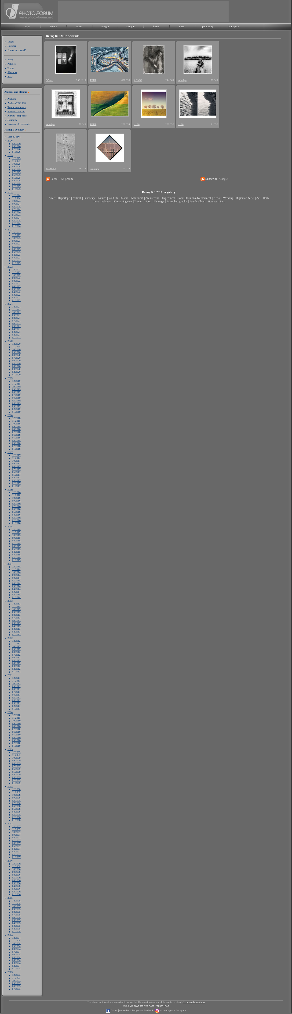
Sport (148, 201)
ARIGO (138, 80)
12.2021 (16, 306)
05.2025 (16, 177)
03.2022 (16, 294)
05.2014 (16, 586)
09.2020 (16, 352)
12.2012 (16, 640)
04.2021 (16, 329)
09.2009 (16, 760)
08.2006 (16, 874)
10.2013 (16, 609)
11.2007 (16, 829)
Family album (197, 201)
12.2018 (16, 418)
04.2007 (16, 848)
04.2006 (16, 885)
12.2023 (16, 232)
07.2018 (16, 432)
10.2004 (16, 943)
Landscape (89, 198)
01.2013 (16, 634)
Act (258, 198)
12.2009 (16, 752)
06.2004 (16, 954)
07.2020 (16, 357)
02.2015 (16, 557)
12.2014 (16, 566)
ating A (12, 119)
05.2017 (16, 474)
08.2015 (16, 540)
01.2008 (16, 820)
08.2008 (16, 800)
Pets (222, 201)
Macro (124, 198)
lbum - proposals (17, 115)
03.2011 (16, 703)
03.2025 (16, 183)
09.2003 (16, 983)
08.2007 (16, 837)
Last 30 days (14, 136)
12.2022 (16, 269)
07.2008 (16, 803)
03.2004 (16, 962)
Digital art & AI (245, 198)
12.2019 (16, 380)
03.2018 (16, 443)
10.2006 (16, 869)
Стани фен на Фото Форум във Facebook (131, 1010)
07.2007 (16, 840)
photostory (207, 26)
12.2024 (16, 195)
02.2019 (16, 408)
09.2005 (16, 909)
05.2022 (16, 289)
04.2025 (16, 180)
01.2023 (16, 263)
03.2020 (16, 368)
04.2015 (16, 551)
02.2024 (16, 223)
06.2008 (16, 806)
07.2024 (16, 209)
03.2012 (16, 665)
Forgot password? (16, 50)
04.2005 (16, 923)
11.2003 (16, 977)
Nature (102, 198)
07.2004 (16, 951)
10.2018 (16, 423)
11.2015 (16, 532)
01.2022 (16, 300)
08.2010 (16, 726)
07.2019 (16, 394)
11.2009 (16, 754)
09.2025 (16, 166)
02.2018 (16, 446)
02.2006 (16, 891)
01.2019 (16, 411)
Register (11, 45)
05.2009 (16, 771)
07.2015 (16, 543)
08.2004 (16, 948)
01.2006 (16, 894)
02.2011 (16, 705)
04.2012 (16, 663)
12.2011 (16, 677)
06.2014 (16, 583)
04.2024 (16, 217)
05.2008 (16, 808)
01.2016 (16, 523)
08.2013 (16, 614)
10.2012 (16, 646)
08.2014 (16, 577)
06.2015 (16, 546)
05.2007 (16, 845)
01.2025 (16, 188)
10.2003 (16, 980)
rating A (105, 26)
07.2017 (16, 469)
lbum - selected (16, 111)
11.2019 (16, 383)
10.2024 (16, 200)
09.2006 (16, 871)
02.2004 (16, 965)
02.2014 (16, 594)
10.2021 (16, 312)
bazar (182, 26)
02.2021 (16, 334)
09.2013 (16, 612)
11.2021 (16, 309)
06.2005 (16, 917)
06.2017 (16, 471)
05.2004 (16, 957)
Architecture (152, 198)
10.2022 (16, 275)
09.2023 (16, 240)
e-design (182, 80)
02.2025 (16, 186)
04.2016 (16, 514)
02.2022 (16, 297)
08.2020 (16, 354)
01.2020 (16, 374)
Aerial (216, 198)
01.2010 (16, 745)
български (233, 26)
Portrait (77, 198)
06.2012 (16, 657)
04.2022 (16, 291)
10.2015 (16, 534)
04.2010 (16, 737)
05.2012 (16, 660)
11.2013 (16, 606)
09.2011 (16, 686)
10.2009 (16, 757)
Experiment (168, 198)
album (79, 26)
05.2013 (16, 623)
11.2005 (16, 903)
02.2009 (16, 780)
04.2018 (16, 440)
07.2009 (16, 766)
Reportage (64, 198)
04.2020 (16, 366)
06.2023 (16, 249)
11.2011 (16, 680)
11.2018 (16, 420)
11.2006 (16, 866)
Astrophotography (176, 201)
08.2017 (16, 466)
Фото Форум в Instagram (172, 1010)
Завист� (95, 168)
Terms (10, 68)
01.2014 (16, 597)
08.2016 (16, 503)
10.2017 (16, 460)
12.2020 (16, 343)
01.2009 (16, 782)
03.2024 (16, 220)
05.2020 (16, 363)
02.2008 (16, 817)
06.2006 (16, 880)
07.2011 (16, 691)
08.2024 (16, 206)
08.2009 (16, 763)
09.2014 (16, 574)
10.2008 (16, 794)
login (27, 26)
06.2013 (16, 620)
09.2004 (16, 946)
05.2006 (16, 883)
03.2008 (16, 814)
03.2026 (16, 146)
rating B (130, 26)
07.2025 (16, 172)
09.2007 (16, 834)
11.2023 (16, 235)
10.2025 (16, 163)
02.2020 (16, 371)
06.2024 (16, 212)
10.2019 (16, 386)
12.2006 (16, 863)
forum (156, 26)
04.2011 (16, 700)
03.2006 (16, 888)
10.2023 (16, 238)
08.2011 (16, 689)
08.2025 (16, 169)
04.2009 (16, 774)
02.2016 (16, 520)
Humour (212, 201)
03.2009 (16, 777)
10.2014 (16, 572)
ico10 (136, 124)
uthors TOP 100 (16, 103)
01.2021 (16, 337)
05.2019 (16, 400)
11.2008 (16, 792)
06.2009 (16, 768)
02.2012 (16, 668)
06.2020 (16, 360)
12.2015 (16, 529)
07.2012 (16, 654)
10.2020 (16, 349)
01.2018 (16, 448)
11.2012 (16, 643)
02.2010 (16, 743)
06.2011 (16, 694)
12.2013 (16, 603)
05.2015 (16, 549)
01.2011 (16, 708)
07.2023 (16, 246)
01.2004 (16, 968)
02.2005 (16, 928)
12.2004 (16, 937)
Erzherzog (51, 168)
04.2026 (16, 143)
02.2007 (16, 854)
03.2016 (16, 517)
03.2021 (16, 331)
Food (181, 198)
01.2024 (16, 226)
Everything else (123, 201)
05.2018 (16, 437)
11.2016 (16, 495)
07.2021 (16, 320)
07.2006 (16, 877)
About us (12, 72)
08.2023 (16, 243)
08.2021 (16, 317)
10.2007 (16, 831)
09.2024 (16, 203)
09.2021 (16, 315)
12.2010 (16, 715)
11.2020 (16, 346)
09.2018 (16, 426)
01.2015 (16, 560)
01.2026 (16, 151)
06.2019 (16, 397)
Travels (138, 201)
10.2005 (16, 906)
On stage (159, 201)
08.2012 (16, 651)
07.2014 (16, 580)
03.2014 (16, 591)
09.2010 (16, 723)
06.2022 (16, 286)
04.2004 (16, 960)
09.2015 (16, 537)
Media (53, 26)
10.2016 (16, 497)
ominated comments (18, 124)
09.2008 (16, 797)
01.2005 (16, 931)
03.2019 (16, 406)
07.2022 (16, 283)
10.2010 (16, 720)
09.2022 (16, 277)
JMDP (93, 80)
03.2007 (16, 851)
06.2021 (16, 323)
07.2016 (16, 506)
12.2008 (16, 789)
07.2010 (16, 729)
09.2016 (16, 500)
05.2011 (16, 697)
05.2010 (16, 734)
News (10, 59)
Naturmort (137, 198)
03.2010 (16, 740)
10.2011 (16, 683)
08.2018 (16, 429)
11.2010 (16, 717)
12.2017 (16, 455)
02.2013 (16, 631)
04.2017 (16, 477)
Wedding (228, 198)
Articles (11, 63)
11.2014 (16, 569)
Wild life (114, 198)
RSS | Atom (66, 178)
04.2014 (16, 588)
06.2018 (16, 434)
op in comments (16, 107)
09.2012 (16, 649)
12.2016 (16, 492)
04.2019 (16, 403)
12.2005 (16, 900)
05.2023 (16, 252)
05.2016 (16, 511)
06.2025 (16, 174)
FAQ (9, 76)
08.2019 (16, 392)
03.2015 (16, 554)
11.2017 (16, 457)
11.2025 (16, 160)
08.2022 (16, 280)
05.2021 (16, 326)
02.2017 (16, 483)
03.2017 (16, 480)
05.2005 (16, 920)
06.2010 (16, 731)
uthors (11, 98)
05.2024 (16, 214)
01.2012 (16, 671)
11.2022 (16, 272)
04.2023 (16, 254)
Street (52, 198)
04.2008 (16, 811)
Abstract (107, 201)
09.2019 (16, 389)
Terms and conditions (194, 1002)
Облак (49, 80)
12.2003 (16, 974)
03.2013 (16, 628)
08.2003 (16, 986)
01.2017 (16, 485)
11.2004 (16, 940)
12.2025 (16, 158)
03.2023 (16, 257)
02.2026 (16, 149)
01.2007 (16, 857)
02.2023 (16, 260)
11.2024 (16, 198)
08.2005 (16, 911)
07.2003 (16, 988)
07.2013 (16, 617)
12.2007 (16, 826)
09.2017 (16, 463)
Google (223, 178)
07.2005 (16, 914)
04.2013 (16, 626)
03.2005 (16, 925)
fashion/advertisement (198, 198)
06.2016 (16, 509)
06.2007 (16, 843)
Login (10, 41)
